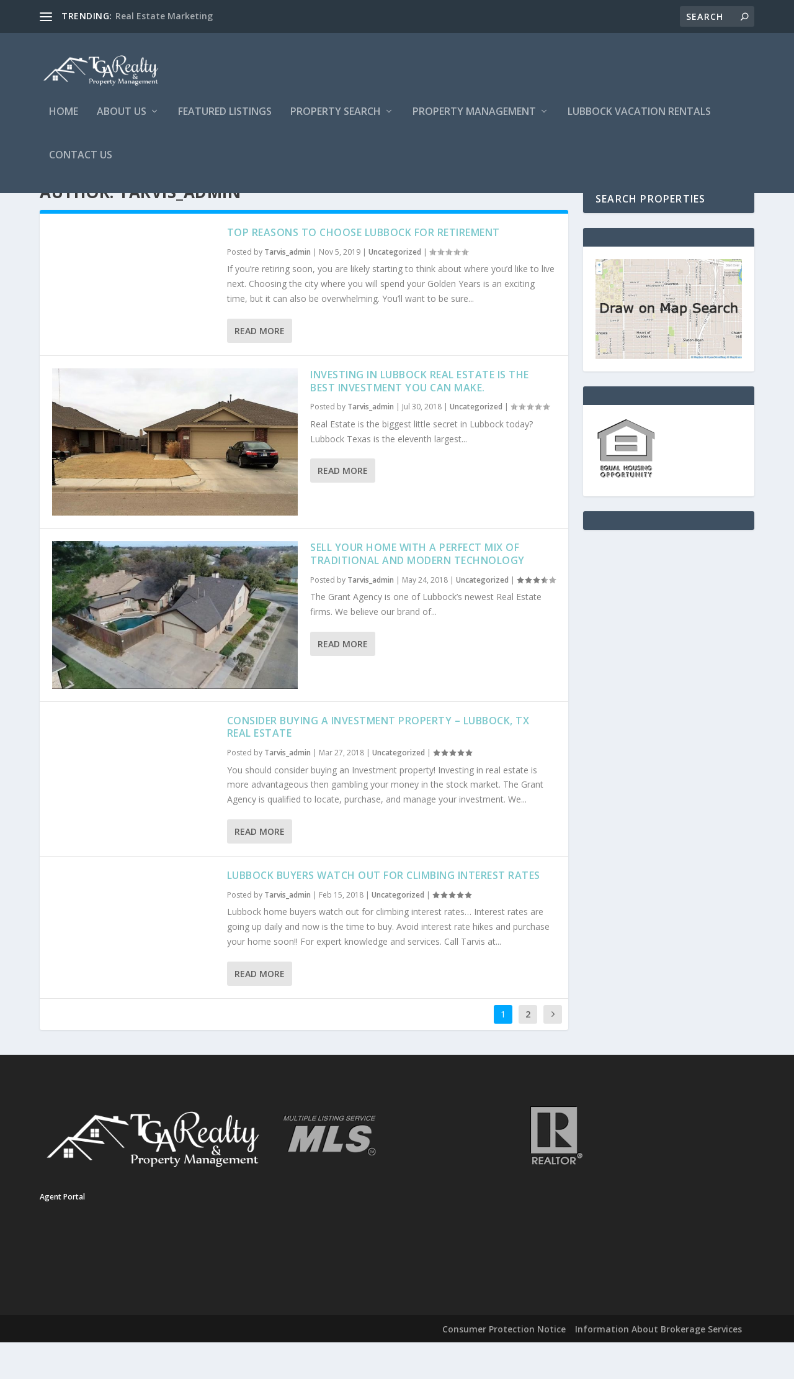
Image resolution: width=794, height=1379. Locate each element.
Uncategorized (394, 289)
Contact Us (80, 159)
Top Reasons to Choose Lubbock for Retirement (363, 269)
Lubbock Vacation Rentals (639, 116)
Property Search (335, 116)
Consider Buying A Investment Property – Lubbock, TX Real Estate (378, 764)
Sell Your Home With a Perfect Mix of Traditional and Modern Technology (417, 591)
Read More (259, 368)
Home (63, 116)
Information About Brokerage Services (658, 1366)
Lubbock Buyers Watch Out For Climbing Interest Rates (383, 912)
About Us (121, 116)
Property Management (474, 116)
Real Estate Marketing (164, 16)
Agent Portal (62, 1234)
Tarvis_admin (287, 289)
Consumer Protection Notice (504, 1366)
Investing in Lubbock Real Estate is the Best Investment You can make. (419, 418)
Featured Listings (225, 116)
